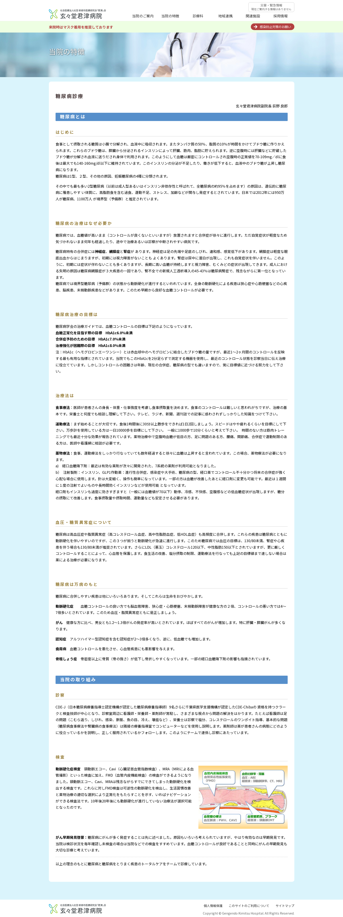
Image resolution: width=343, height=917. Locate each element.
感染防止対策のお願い (275, 26)
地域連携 (225, 15)
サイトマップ (285, 905)
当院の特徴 (170, 15)
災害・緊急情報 (271, 7)
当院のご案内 (143, 15)
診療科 (198, 15)
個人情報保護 (213, 905)
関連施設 (253, 15)
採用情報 (280, 15)
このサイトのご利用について (249, 905)
